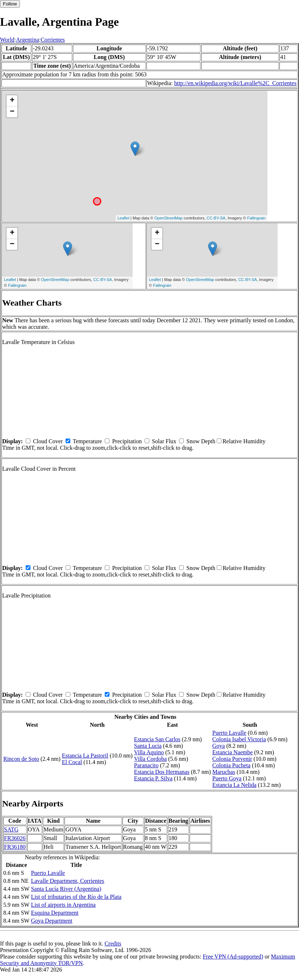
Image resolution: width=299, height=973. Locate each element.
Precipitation (127, 441)
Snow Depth (200, 441)
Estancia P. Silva (153, 778)
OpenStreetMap (168, 218)
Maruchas (223, 772)
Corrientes (53, 40)
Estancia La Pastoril (85, 755)
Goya (218, 746)
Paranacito (146, 765)
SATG (11, 829)
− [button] (12, 111)
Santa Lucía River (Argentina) (66, 889)
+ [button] (12, 100)
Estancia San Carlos (157, 739)
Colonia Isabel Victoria (239, 739)
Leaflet (123, 218)
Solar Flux (164, 441)
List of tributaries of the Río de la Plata (76, 897)
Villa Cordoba (150, 759)
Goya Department (51, 921)
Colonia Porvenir (232, 759)
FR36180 (15, 847)
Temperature (87, 441)
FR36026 (15, 838)
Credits (112, 943)
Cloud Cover (48, 441)
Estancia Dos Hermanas (162, 772)
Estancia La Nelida (234, 785)
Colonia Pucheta (231, 765)
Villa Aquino (149, 752)
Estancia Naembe (232, 752)
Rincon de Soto (21, 759)
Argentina (27, 40)
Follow (10, 4)
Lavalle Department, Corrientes (67, 881)
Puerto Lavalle (229, 733)
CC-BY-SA (216, 218)
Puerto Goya (226, 778)
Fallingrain (256, 218)
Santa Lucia (148, 746)
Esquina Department (54, 913)
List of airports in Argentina (63, 905)
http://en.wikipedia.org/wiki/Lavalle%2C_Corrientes (235, 83)
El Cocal (72, 762)
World (7, 40)
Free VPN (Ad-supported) (233, 956)
